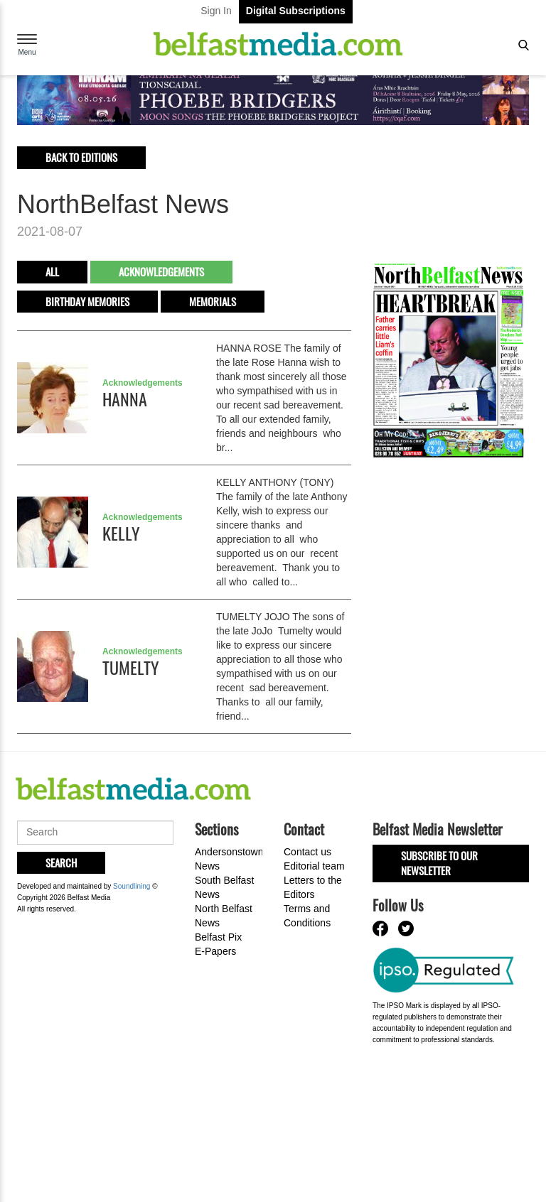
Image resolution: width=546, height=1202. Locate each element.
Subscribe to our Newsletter (439, 863)
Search (61, 862)
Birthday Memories (87, 301)
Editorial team (314, 866)
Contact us (307, 851)
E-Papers (215, 951)
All (52, 271)
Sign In (216, 10)
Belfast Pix (218, 937)
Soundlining (131, 886)
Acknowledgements (161, 271)
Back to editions (81, 157)
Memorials (212, 301)
